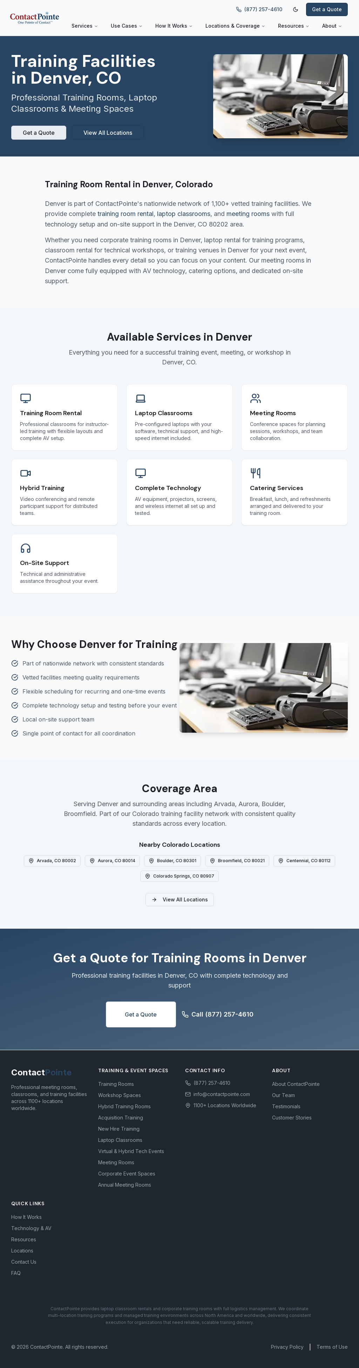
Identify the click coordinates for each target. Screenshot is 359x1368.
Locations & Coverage (235, 26)
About (332, 26)
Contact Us (23, 1262)
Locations (22, 1251)
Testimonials (286, 1106)
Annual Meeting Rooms (124, 1185)
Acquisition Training (120, 1118)
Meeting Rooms (116, 1162)
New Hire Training (119, 1129)
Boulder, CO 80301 (172, 861)
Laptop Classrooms (120, 1140)
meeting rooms (248, 213)
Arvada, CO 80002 (52, 861)
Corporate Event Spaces (126, 1174)
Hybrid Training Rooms (124, 1106)
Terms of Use (332, 1347)
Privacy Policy (287, 1347)
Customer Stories (292, 1118)
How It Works (174, 26)
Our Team (283, 1095)
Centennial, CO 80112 (304, 861)
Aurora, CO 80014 (112, 861)
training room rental (125, 213)
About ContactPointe (296, 1084)
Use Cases (127, 26)
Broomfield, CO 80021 (237, 861)
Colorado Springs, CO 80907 (179, 876)
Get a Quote (327, 9)
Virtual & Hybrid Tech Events (131, 1151)
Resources (294, 26)
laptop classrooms (183, 213)
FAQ (16, 1273)
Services (85, 26)
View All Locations (107, 132)
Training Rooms (116, 1084)
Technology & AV (31, 1228)
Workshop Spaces (119, 1095)
